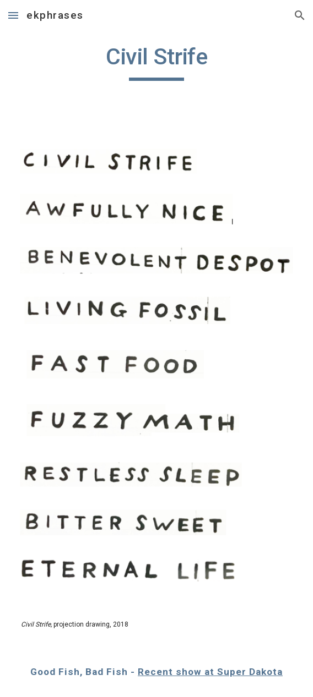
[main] (156, 61)
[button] (13, 15)
